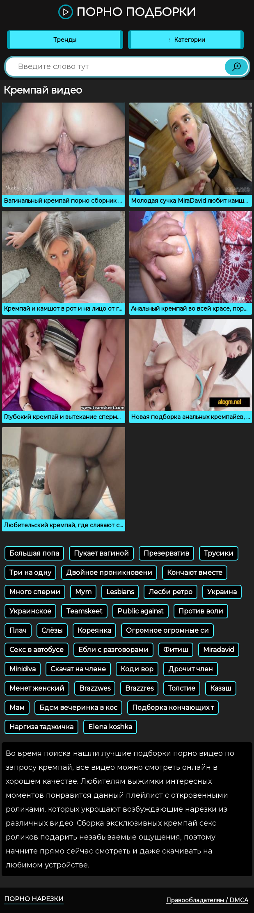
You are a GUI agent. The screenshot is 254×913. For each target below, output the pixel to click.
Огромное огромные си (167, 630)
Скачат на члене (78, 669)
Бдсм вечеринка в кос (78, 708)
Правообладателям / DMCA (207, 900)
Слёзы (52, 630)
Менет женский (36, 688)
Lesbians (120, 592)
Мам (17, 708)
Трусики (218, 553)
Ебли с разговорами (113, 650)
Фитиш (175, 650)
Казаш (220, 688)
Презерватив (166, 553)
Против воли (200, 611)
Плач (18, 630)
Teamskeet (84, 611)
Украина (222, 592)
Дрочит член (190, 669)
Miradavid (218, 650)
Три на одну (30, 573)
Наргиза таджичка (41, 727)
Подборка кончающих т (173, 708)
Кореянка (94, 630)
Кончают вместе (194, 573)
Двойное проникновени (109, 573)
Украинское (30, 611)
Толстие (181, 688)
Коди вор (137, 669)
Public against (140, 611)
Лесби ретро (170, 592)
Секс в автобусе (36, 650)
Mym (83, 592)
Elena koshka (110, 727)
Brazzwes (94, 688)
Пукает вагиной (101, 553)
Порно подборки (127, 12)
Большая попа (34, 553)
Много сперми (34, 592)
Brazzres (139, 688)
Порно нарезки (34, 899)
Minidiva (22, 669)
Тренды (64, 39)
